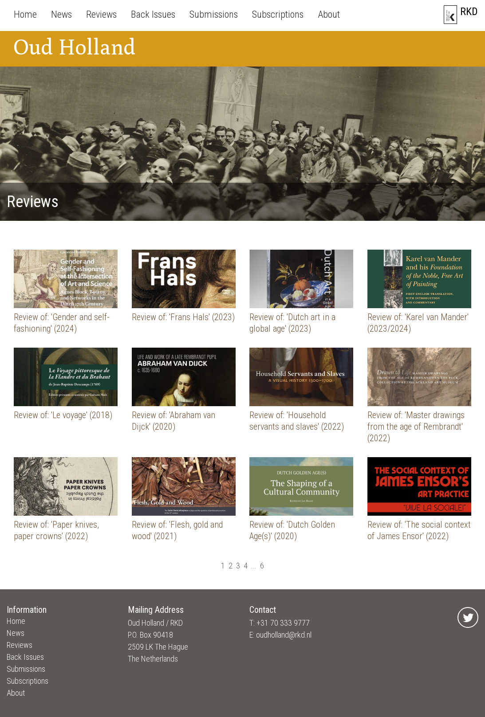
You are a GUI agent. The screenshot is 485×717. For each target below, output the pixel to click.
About (329, 14)
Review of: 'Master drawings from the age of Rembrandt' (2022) (416, 426)
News (61, 14)
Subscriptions (278, 14)
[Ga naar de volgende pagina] (267, 565)
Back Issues (153, 14)
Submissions (213, 14)
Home (25, 14)
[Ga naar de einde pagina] (271, 565)
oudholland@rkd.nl (284, 634)
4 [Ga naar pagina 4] (246, 565)
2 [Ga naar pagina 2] (231, 565)
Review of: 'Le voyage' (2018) (63, 415)
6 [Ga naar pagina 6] (262, 565)
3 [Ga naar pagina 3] (238, 565)
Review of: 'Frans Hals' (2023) (183, 317)
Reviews (101, 14)
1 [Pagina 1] (223, 565)
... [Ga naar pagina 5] (253, 565)
